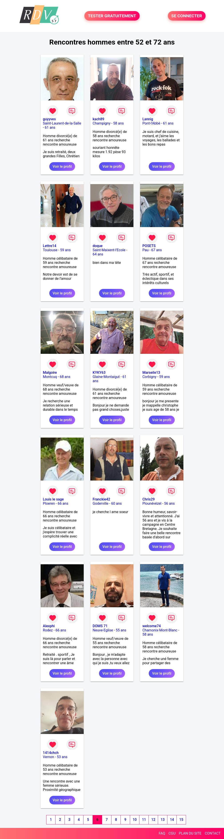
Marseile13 (151, 372)
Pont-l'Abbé (151, 123)
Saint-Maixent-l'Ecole (109, 250)
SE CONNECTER (186, 15)
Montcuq (50, 377)
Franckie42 (101, 499)
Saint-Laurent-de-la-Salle (62, 123)
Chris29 (148, 499)
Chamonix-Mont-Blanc (159, 630)
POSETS (148, 246)
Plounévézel (151, 503)
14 (172, 820)
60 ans (116, 503)
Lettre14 (49, 246)
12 (153, 820)
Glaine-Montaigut (106, 377)
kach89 (98, 119)
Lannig (147, 119)
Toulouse (50, 250)
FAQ (162, 833)
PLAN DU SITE (190, 833)
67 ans (156, 250)
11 (144, 820)
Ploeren (49, 503)
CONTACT (213, 833)
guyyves (49, 119)
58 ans (118, 123)
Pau (145, 250)
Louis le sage (53, 499)
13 (163, 820)
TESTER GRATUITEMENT (112, 15)
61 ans (50, 127)
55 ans (121, 630)
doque (98, 246)
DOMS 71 (100, 626)
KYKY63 (99, 372)
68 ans (65, 377)
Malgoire (50, 372)
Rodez (48, 630)
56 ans (169, 503)
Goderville (100, 503)
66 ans (63, 503)
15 (181, 820)
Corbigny (149, 377)
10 (135, 820)
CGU (172, 833)
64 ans (98, 254)
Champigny (101, 123)
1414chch (51, 753)
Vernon (48, 757)
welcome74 (151, 626)
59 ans (65, 250)
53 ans (62, 757)
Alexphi (49, 626)
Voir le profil (62, 166)
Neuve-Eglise (103, 630)
